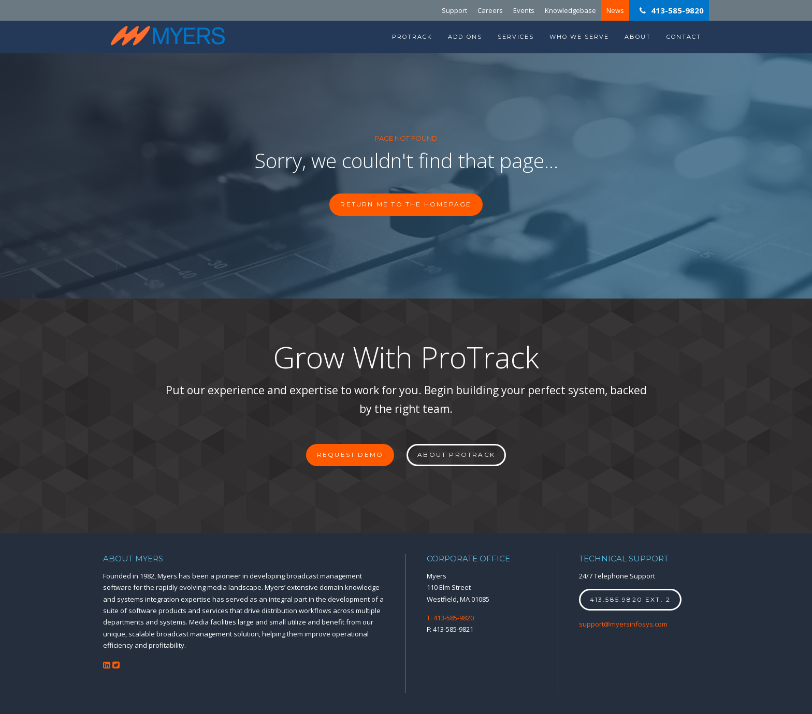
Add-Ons (465, 36)
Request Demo (350, 454)
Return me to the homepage (405, 204)
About (638, 36)
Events (523, 10)
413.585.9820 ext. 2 (630, 599)
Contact (683, 36)
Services (516, 36)
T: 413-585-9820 (450, 617)
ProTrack (412, 36)
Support (454, 10)
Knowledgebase (570, 10)
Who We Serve (579, 36)
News (615, 10)
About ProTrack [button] (456, 454)
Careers (490, 10)
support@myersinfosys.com (623, 624)
